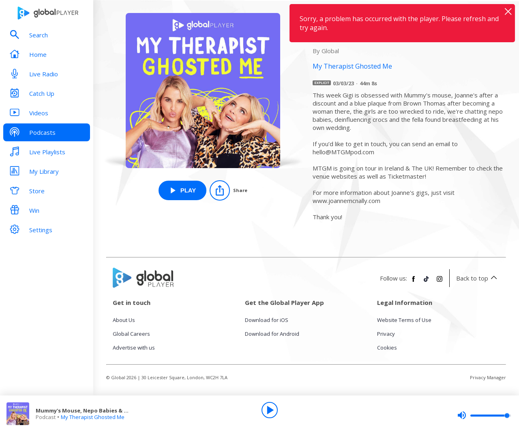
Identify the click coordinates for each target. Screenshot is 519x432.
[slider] (484, 415)
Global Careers (131, 333)
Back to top (478, 278)
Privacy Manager (488, 377)
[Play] (270, 410)
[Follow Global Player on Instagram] (439, 282)
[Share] (228, 190)
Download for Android (272, 333)
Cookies (387, 347)
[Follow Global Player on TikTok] (426, 282)
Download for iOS (266, 320)
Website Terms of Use (404, 320)
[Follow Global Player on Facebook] (413, 282)
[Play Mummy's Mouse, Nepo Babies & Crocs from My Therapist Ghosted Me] (183, 190)
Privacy (386, 333)
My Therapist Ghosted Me (92, 417)
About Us (124, 320)
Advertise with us (134, 347)
